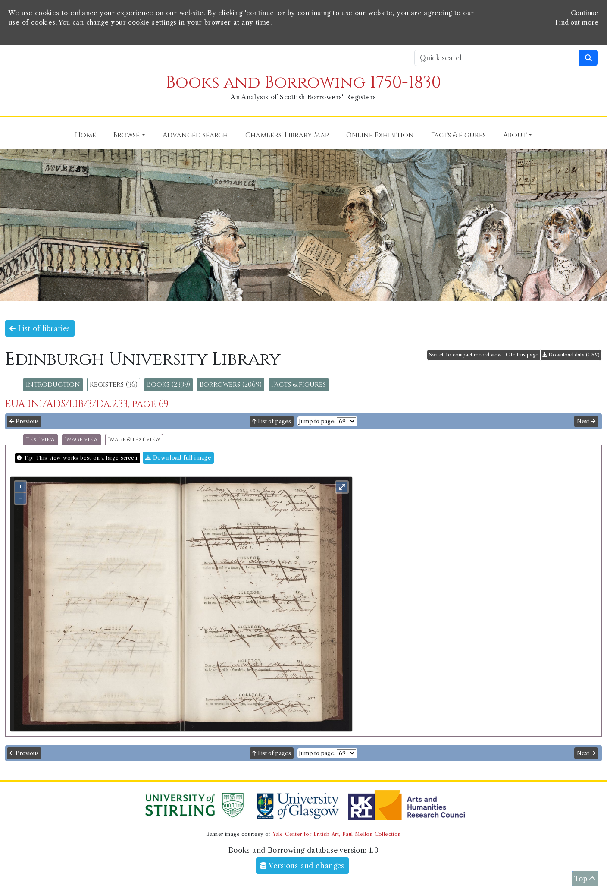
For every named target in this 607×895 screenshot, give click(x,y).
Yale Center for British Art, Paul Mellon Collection (336, 834)
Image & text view (134, 439)
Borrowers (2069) (231, 384)
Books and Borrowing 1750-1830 (303, 83)
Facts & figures (298, 384)
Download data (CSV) (571, 355)
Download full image (178, 457)
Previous (24, 421)
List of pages (271, 421)
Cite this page (522, 355)
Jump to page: (317, 421)
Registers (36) (114, 384)
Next (586, 421)
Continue (584, 13)
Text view (40, 439)
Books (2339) (168, 384)
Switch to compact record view (465, 355)
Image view (81, 439)
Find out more (576, 22)
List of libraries (39, 328)
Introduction (53, 384)
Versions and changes (302, 865)
